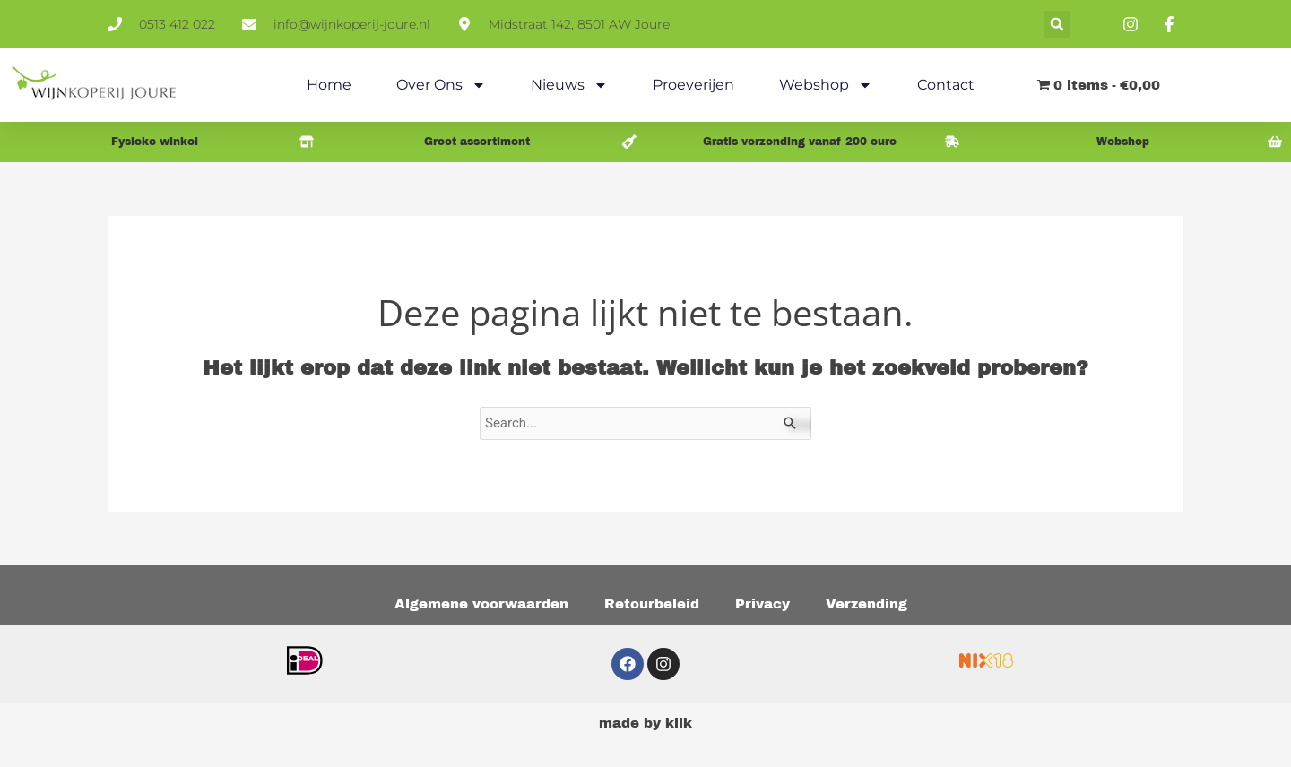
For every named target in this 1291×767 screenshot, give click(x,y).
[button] (1057, 24)
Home (329, 84)
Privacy (762, 604)
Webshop (825, 85)
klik (678, 723)
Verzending (866, 604)
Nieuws (569, 85)
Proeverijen (693, 84)
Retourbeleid (651, 604)
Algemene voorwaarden (481, 604)
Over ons (441, 85)
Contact (946, 84)
